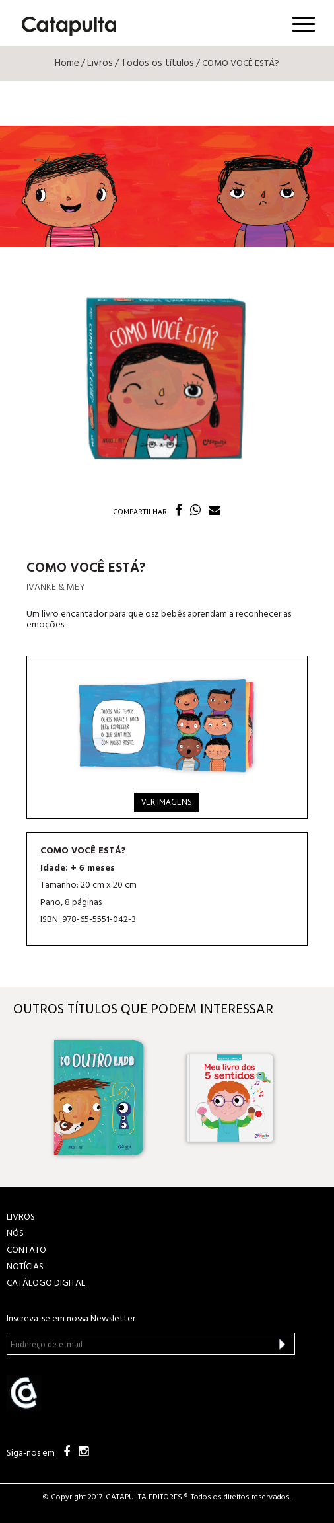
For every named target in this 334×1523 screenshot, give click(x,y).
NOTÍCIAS (25, 1266)
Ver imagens (166, 802)
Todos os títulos (157, 63)
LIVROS (21, 1217)
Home (67, 63)
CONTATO (26, 1250)
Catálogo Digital (46, 1283)
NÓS (15, 1233)
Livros (100, 63)
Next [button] (310, 1098)
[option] (102, 1098)
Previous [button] (24, 1098)
